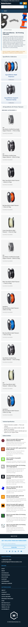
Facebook (6, 551)
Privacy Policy (5, 605)
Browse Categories (9, 110)
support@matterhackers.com (11, 562)
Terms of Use (5, 607)
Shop (3, 568)
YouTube (21, 551)
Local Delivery (6, 596)
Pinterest (18, 551)
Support (4, 579)
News (3, 570)
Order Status (5, 594)
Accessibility (5, 609)
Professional (5, 575)
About (3, 590)
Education (4, 577)
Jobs (2, 600)
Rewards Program (7, 598)
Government (5, 581)
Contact (4, 592)
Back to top (14, 536)
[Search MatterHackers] (25, 6)
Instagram (12, 551)
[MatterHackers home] (14, 615)
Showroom (5, 573)
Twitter (9, 551)
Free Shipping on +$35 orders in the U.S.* (10, 0)
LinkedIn (15, 551)
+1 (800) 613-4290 (6, 559)
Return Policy (5, 603)
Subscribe (14, 547)
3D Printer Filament (8, 29)
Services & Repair (6, 583)
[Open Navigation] (4, 11)
